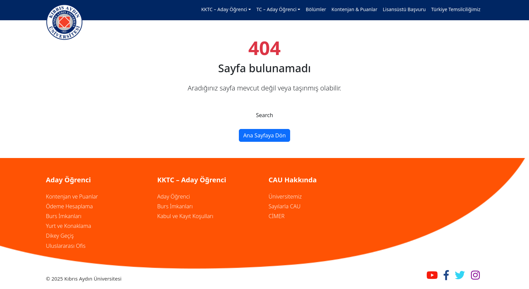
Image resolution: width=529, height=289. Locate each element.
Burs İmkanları (63, 216)
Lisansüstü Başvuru (404, 9)
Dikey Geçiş (60, 235)
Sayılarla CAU (285, 206)
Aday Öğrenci (173, 196)
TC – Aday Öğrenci (276, 9)
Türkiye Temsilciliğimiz (455, 9)
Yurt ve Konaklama (68, 226)
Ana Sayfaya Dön (264, 135)
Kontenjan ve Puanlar (72, 196)
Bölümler (316, 9)
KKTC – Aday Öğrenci (224, 9)
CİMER (276, 216)
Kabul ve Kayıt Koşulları (185, 216)
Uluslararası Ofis (65, 245)
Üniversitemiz (285, 196)
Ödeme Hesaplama (69, 206)
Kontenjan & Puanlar (355, 9)
